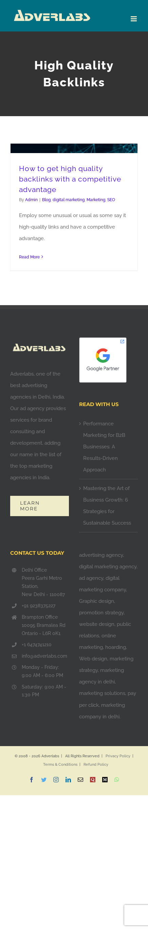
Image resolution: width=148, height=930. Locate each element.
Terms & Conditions (60, 764)
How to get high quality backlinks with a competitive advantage (70, 179)
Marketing (96, 199)
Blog (46, 199)
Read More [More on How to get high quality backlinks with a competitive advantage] (29, 257)
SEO (111, 199)
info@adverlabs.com (44, 656)
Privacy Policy (118, 756)
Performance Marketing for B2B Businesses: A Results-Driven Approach (104, 447)
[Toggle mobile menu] (134, 18)
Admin (31, 199)
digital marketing (69, 199)
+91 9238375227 (38, 605)
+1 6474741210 (37, 644)
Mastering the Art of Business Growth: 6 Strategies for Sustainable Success (107, 505)
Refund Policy (96, 764)
